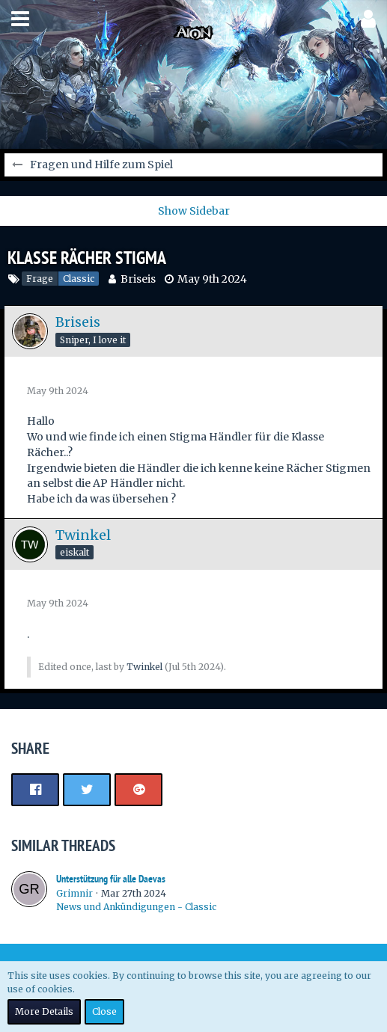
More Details (44, 1011)
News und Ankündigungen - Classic (136, 906)
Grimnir (74, 893)
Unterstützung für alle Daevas (110, 878)
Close (104, 1011)
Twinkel (144, 666)
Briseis (138, 279)
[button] (20, 19)
